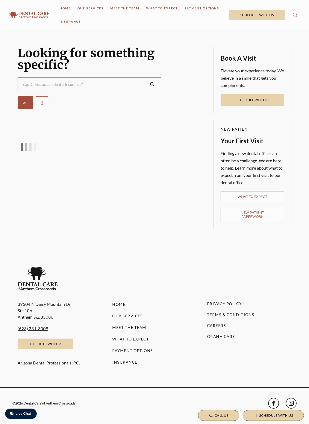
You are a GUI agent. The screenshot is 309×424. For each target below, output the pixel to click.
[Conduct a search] (85, 84)
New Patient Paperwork (252, 214)
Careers (216, 325)
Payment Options (202, 8)
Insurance (70, 21)
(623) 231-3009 (33, 328)
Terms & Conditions (230, 314)
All (25, 103)
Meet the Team (124, 8)
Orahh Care (221, 336)
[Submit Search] (152, 84)
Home (65, 8)
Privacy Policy (224, 303)
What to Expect (162, 8)
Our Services (90, 8)
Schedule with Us (257, 15)
